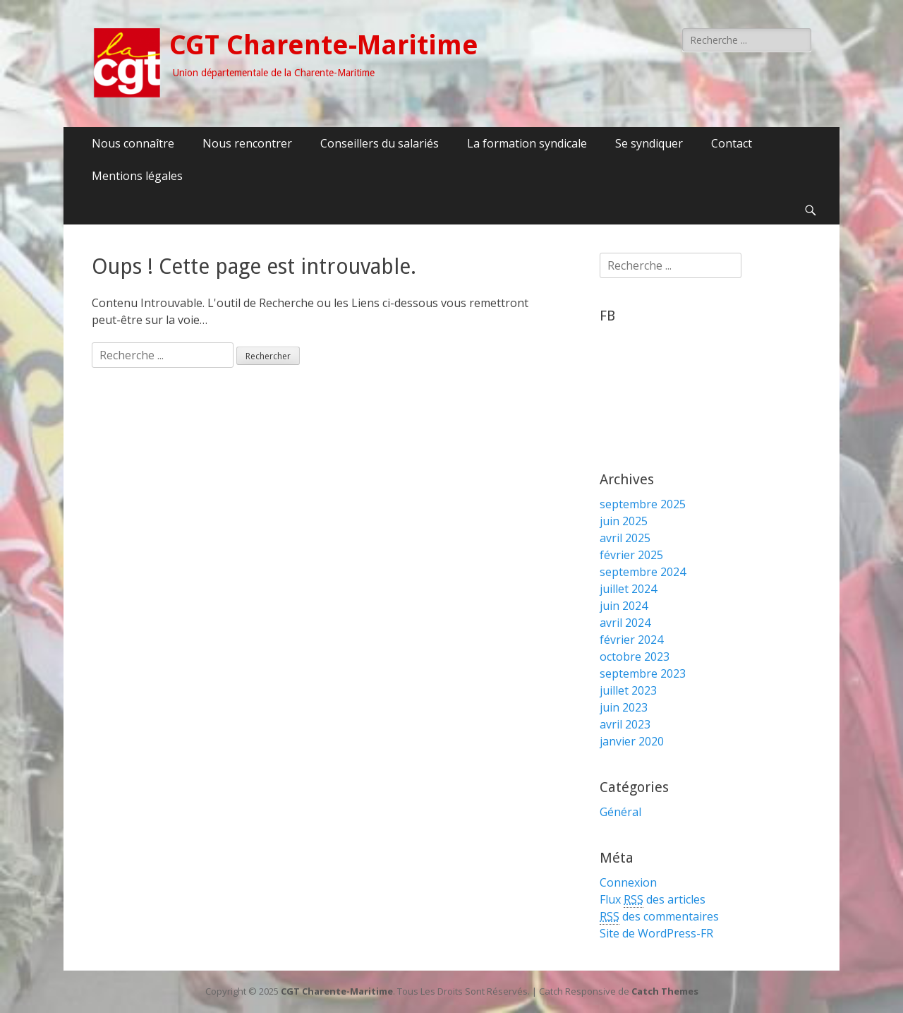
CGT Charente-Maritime (323, 45)
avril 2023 (625, 724)
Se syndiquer (649, 143)
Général (620, 812)
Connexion (628, 882)
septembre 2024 (643, 572)
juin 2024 (624, 605)
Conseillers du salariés (379, 143)
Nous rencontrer (247, 143)
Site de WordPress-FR (656, 933)
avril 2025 (625, 538)
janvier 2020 (632, 741)
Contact (731, 143)
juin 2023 (624, 707)
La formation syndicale (527, 143)
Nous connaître (133, 143)
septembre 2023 (643, 673)
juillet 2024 (628, 589)
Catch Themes (664, 991)
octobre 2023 (634, 656)
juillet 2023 (628, 690)
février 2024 (631, 639)
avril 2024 (625, 622)
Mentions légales (137, 176)
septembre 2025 (643, 504)
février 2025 (631, 555)
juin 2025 (624, 521)
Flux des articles (652, 900)
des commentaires (659, 917)
